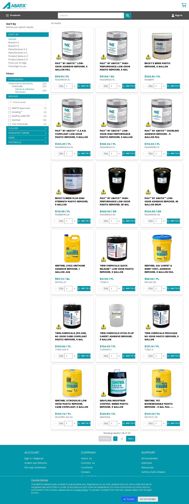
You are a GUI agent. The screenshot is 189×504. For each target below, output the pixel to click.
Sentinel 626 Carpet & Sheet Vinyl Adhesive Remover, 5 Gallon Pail (159, 268)
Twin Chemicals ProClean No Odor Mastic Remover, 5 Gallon (162, 336)
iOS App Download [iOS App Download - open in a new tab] (35, 467)
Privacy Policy (81, 490)
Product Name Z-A (18, 59)
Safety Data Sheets (153, 472)
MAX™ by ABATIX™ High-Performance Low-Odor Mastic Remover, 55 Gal (115, 201)
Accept (129, 499)
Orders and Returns (35, 463)
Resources (147, 467)
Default (12, 39)
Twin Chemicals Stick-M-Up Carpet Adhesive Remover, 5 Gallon (117, 336)
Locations (87, 467)
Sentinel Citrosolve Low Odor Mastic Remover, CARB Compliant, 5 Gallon (71, 403)
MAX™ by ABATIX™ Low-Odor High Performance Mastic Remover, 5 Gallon (116, 134)
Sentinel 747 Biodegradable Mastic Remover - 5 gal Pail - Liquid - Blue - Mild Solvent (162, 404)
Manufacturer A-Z (17, 49)
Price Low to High (17, 63)
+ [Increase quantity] (74, 86)
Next (131, 438)
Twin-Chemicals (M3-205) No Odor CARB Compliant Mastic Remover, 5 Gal (71, 336)
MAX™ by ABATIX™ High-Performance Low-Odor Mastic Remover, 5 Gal (115, 66)
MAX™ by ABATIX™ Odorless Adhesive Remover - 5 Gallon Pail (162, 134)
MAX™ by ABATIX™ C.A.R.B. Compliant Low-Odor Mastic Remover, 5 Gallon (71, 134)
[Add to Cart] (83, 86)
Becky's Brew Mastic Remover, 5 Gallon (157, 65)
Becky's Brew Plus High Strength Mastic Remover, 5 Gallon (71, 201)
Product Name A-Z (18, 56)
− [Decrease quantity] (56, 86)
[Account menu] (176, 15)
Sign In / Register (33, 458)
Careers (85, 472)
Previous (105, 438)
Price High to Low (17, 66)
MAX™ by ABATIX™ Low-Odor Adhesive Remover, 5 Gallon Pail (71, 66)
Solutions (146, 463)
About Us (86, 458)
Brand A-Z (13, 42)
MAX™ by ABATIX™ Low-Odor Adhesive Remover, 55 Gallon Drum (161, 201)
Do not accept (148, 499)
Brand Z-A (13, 46)
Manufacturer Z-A (17, 53)
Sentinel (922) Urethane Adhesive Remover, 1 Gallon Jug (70, 268)
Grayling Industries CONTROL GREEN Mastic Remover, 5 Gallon (114, 403)
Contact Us (88, 463)
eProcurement (149, 458)
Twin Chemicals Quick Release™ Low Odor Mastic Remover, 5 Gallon (117, 268)
